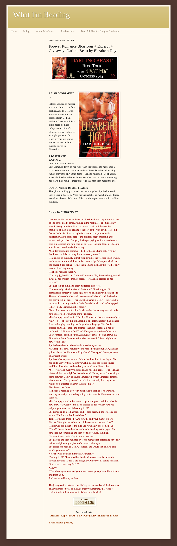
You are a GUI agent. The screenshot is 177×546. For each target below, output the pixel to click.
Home (14, 31)
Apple (64, 515)
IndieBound (104, 515)
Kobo (116, 515)
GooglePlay (90, 515)
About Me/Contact (46, 31)
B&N (79, 515)
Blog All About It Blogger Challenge (100, 31)
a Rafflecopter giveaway (61, 522)
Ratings (27, 31)
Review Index (68, 31)
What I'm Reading (41, 14)
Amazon (55, 515)
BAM (72, 515)
